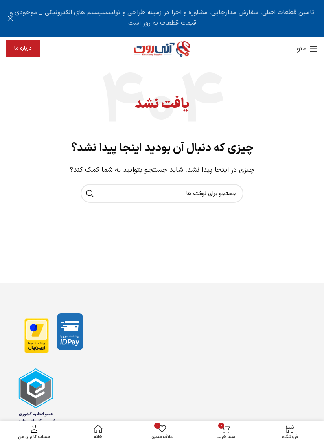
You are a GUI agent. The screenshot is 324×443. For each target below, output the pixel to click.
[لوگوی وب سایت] (162, 48)
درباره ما (23, 48)
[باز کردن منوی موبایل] (307, 49)
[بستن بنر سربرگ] (10, 18)
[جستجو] (162, 193)
